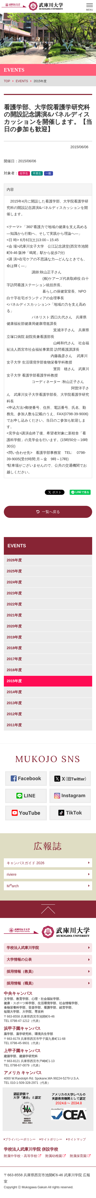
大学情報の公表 (19, 959)
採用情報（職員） (21, 983)
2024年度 (14, 582)
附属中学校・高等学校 (20, 1156)
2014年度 (14, 692)
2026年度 (14, 560)
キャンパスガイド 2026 (25, 863)
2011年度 (14, 725)
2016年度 (14, 670)
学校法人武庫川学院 (23, 948)
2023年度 (14, 593)
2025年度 (14, 571)
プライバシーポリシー (20, 1139)
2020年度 (14, 626)
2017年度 (14, 659)
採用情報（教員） (21, 971)
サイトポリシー (51, 1139)
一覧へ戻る (51, 512)
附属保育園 (78, 1156)
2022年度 (14, 604)
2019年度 (14, 637)
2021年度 (14, 615)
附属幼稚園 (53, 1156)
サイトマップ (76, 1139)
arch (13, 886)
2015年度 (14, 681)
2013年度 (14, 703)
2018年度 (14, 648)
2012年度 (14, 714)
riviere (11, 874)
